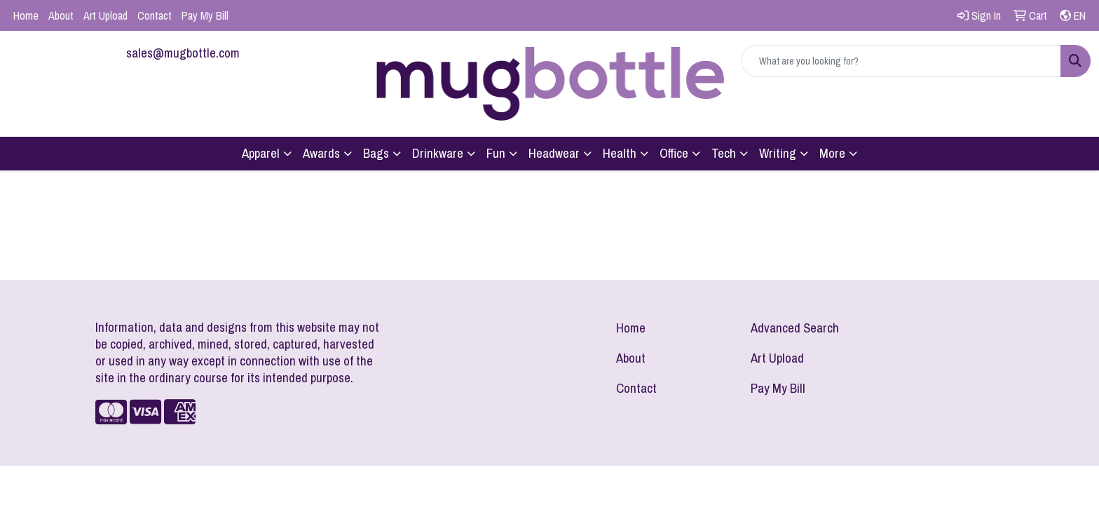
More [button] (832, 153)
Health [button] (619, 153)
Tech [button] (723, 153)
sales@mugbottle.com (183, 53)
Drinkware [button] (437, 153)
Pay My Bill (205, 15)
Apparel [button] (261, 153)
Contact (154, 15)
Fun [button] (495, 153)
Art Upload (105, 15)
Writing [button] (777, 153)
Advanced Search (795, 328)
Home (26, 15)
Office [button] (674, 153)
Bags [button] (376, 153)
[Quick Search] (901, 61)
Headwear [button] (554, 153)
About (61, 15)
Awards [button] (321, 153)
